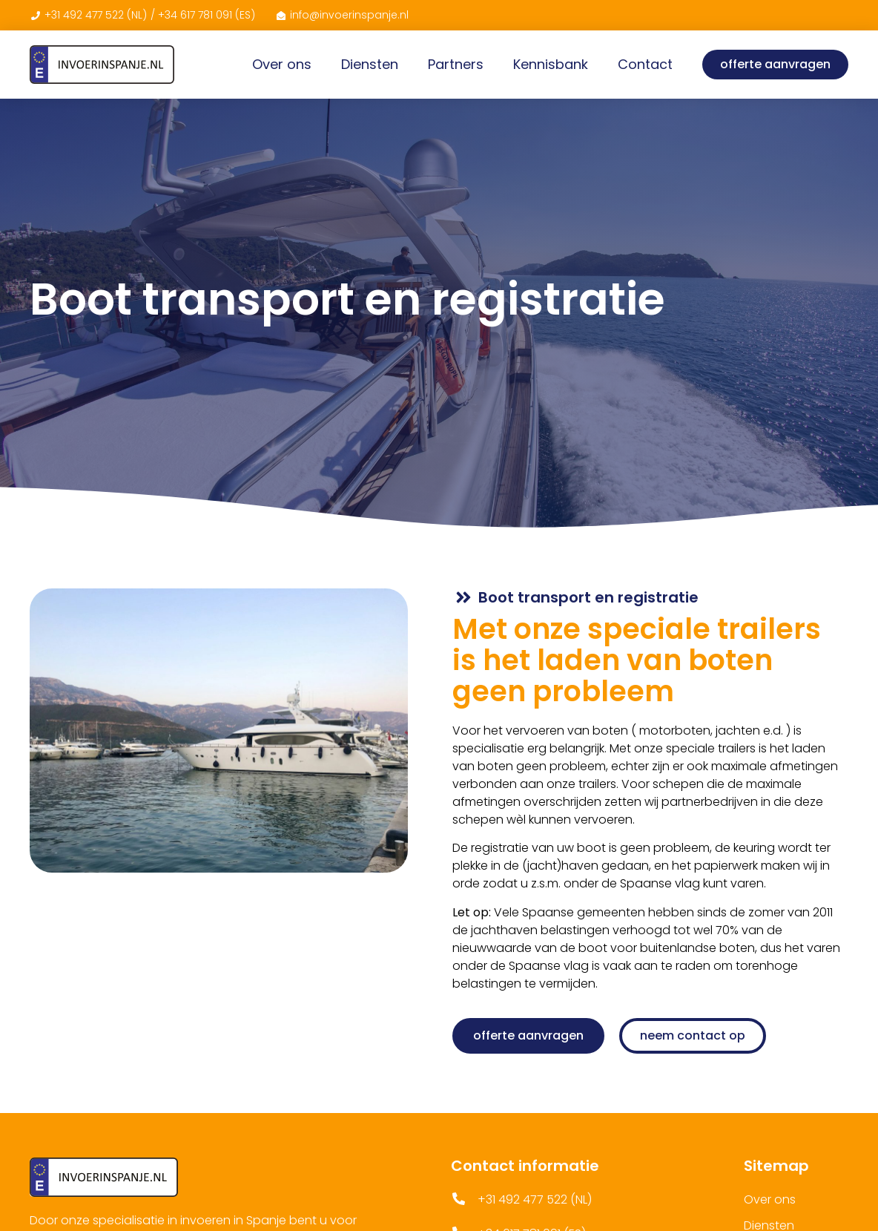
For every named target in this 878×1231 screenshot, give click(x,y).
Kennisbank (550, 64)
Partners (455, 64)
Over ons (281, 64)
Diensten (369, 64)
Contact (645, 64)
